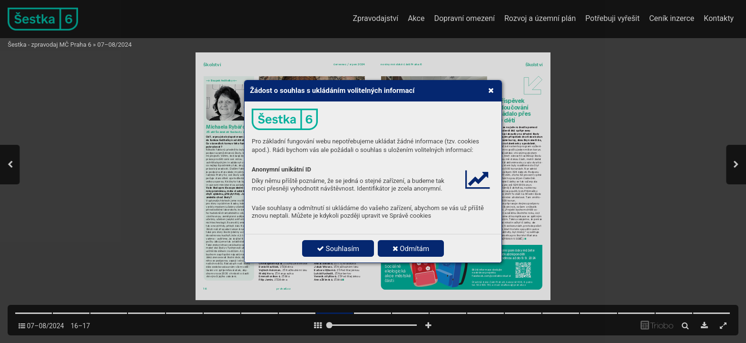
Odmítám (411, 248)
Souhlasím (338, 248)
